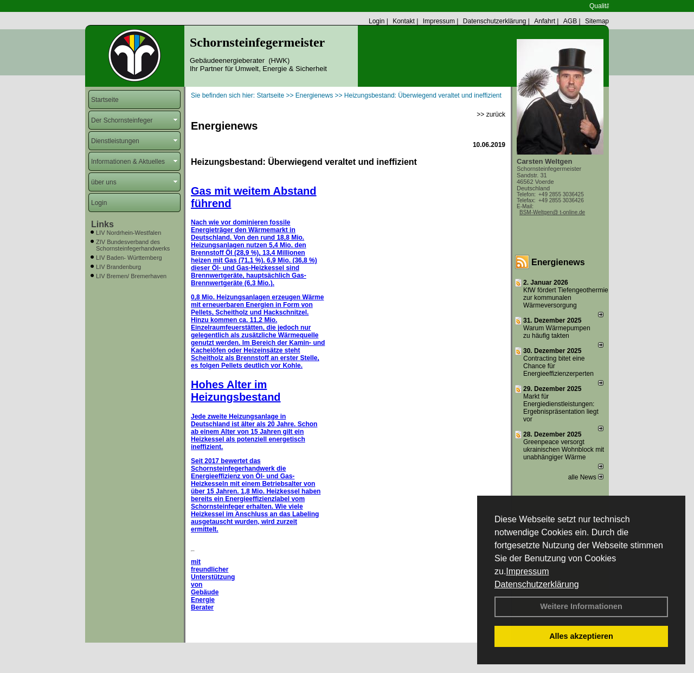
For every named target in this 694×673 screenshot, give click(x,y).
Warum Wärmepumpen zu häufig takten (556, 331)
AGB (570, 21)
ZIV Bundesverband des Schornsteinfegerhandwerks (133, 245)
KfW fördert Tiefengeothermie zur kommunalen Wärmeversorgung (565, 297)
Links (102, 224)
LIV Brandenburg (118, 267)
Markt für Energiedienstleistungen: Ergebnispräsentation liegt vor (561, 408)
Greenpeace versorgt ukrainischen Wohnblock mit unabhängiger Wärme (563, 449)
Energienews (558, 262)
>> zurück (491, 114)
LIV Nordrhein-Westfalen (128, 232)
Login (376, 21)
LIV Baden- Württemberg (129, 257)
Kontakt (404, 21)
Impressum (527, 571)
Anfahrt (544, 21)
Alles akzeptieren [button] (581, 636)
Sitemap (597, 21)
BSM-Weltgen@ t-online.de (552, 212)
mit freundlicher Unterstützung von (213, 573)
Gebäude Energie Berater (205, 599)
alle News (585, 477)
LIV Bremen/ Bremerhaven (131, 276)
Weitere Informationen (581, 606)
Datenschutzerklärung (536, 584)
